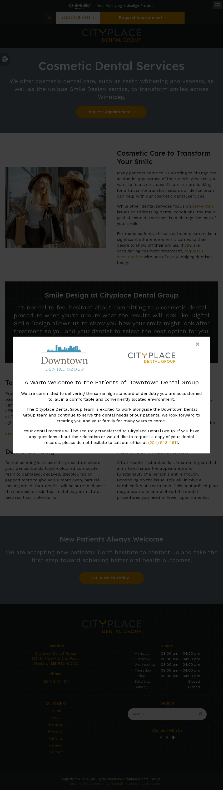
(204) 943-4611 (163, 442)
